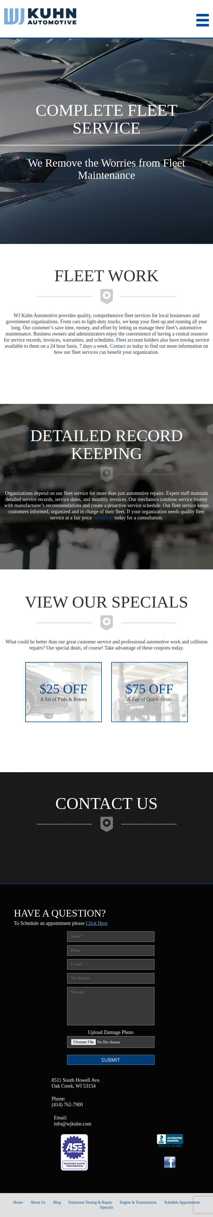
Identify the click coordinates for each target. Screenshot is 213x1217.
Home (18, 1202)
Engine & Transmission (138, 1202)
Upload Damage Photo (110, 1032)
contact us (103, 517)
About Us (38, 1202)
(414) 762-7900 (67, 1104)
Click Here (96, 923)
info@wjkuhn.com (72, 1124)
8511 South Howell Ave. (76, 1080)
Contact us (120, 346)
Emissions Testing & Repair (90, 1202)
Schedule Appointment (182, 1202)
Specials (106, 1207)
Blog (57, 1202)
